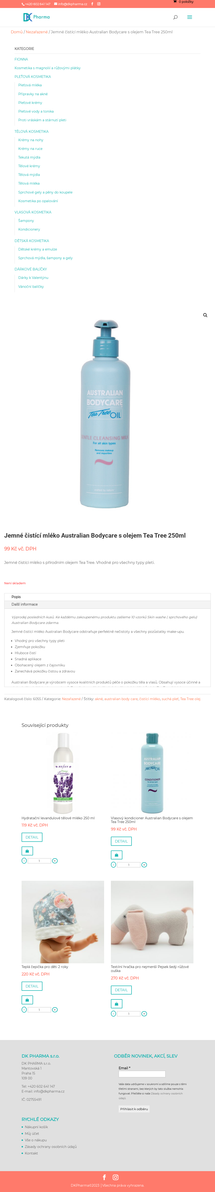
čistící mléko (149, 699)
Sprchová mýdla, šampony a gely (45, 258)
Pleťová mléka (30, 85)
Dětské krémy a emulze (37, 249)
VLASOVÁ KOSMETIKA (33, 212)
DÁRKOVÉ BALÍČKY (31, 269)
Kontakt (31, 1153)
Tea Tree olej (190, 699)
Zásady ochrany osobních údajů (51, 1147)
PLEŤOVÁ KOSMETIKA (33, 77)
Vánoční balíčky (31, 287)
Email (124, 1068)
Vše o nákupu (36, 1140)
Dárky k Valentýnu (33, 278)
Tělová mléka (29, 183)
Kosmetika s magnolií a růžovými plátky (48, 68)
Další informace (24, 604)
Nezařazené (37, 32)
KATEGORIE (24, 49)
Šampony (26, 221)
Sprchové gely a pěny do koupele (45, 192)
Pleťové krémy (30, 103)
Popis (16, 597)
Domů (17, 32)
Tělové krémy (29, 166)
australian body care (121, 699)
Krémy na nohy (30, 140)
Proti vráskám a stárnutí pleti (42, 120)
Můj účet (32, 1133)
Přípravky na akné (33, 94)
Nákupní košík (36, 1127)
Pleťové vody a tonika (36, 111)
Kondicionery (29, 229)
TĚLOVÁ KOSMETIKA (32, 131)
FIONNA (21, 59)
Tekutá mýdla (29, 157)
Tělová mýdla (29, 175)
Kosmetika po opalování (38, 201)
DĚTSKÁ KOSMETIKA (32, 241)
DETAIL (32, 837)
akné (99, 699)
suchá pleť (170, 699)
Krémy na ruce (30, 149)
